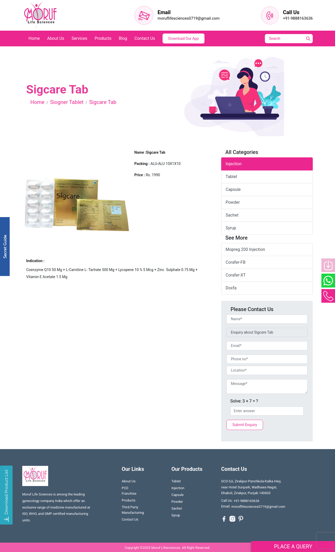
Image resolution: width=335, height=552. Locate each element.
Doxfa (231, 287)
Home (37, 102)
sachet (232, 215)
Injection (234, 163)
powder (233, 202)
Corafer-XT (236, 275)
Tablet (176, 482)
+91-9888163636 (298, 18)
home (34, 38)
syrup (231, 227)
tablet (231, 176)
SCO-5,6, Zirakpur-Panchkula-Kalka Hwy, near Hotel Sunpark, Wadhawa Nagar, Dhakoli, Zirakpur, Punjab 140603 (251, 488)
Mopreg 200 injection (245, 249)
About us (129, 482)
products (103, 38)
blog (123, 38)
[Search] (292, 38)
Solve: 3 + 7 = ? (244, 401)
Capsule (177, 496)
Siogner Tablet (66, 102)
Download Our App (183, 38)
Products (128, 502)
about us (55, 38)
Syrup (175, 516)
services (79, 38)
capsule (233, 189)
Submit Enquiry (244, 425)
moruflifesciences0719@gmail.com (189, 18)
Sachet (176, 510)
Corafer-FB (235, 262)
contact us (145, 38)
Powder (177, 503)
